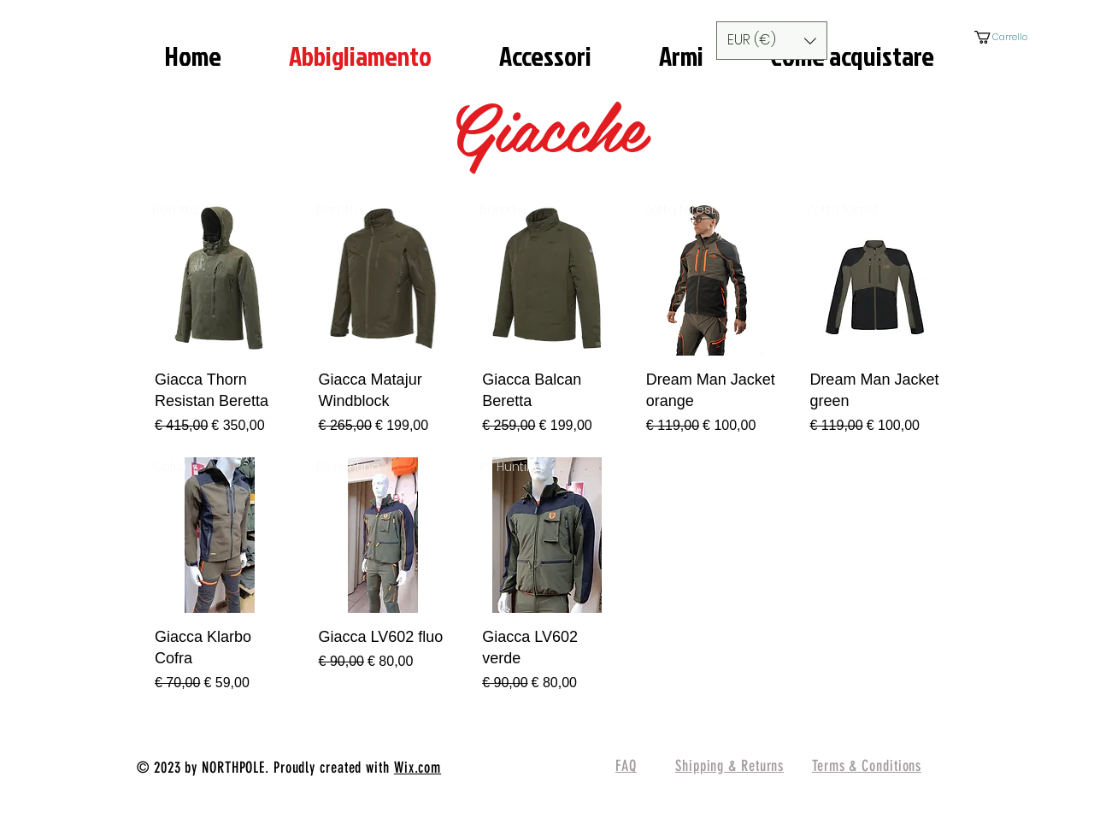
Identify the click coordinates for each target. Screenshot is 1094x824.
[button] (771, 40)
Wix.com (417, 767)
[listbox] (771, 40)
